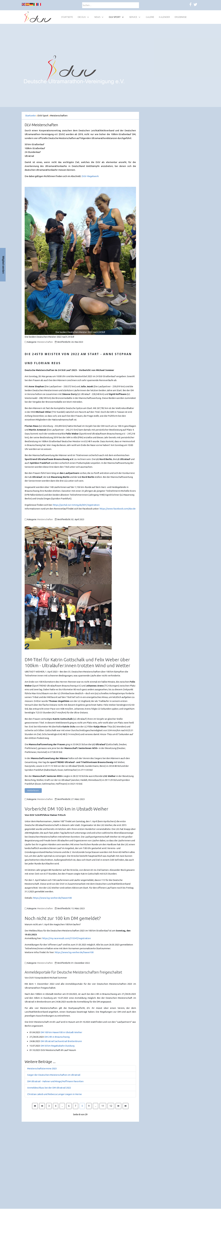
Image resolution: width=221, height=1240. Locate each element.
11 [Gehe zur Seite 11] (102, 1105)
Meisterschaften (45, 342)
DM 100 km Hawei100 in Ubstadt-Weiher (61, 1032)
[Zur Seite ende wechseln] (125, 1106)
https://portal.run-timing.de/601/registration (76, 505)
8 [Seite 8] (82, 1105)
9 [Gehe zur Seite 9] (89, 1105)
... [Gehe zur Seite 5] (62, 1105)
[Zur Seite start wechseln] (35, 1106)
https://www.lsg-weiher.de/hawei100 (52, 898)
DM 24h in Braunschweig (57, 1037)
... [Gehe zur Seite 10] (95, 1105)
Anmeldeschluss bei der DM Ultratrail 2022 (49, 1087)
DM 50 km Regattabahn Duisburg (57, 1045)
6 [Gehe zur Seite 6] (69, 1105)
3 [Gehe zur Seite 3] (49, 1105)
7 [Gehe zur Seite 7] (75, 1105)
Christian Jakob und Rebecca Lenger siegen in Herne (54, 1094)
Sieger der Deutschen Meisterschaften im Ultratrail (53, 1075)
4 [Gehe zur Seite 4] (55, 1105)
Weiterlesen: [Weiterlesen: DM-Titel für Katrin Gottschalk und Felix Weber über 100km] (33, 790)
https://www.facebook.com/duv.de (118, 508)
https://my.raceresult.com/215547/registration (66, 938)
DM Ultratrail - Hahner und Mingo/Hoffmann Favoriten (55, 1081)
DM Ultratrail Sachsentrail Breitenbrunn (61, 1041)
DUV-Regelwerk (90, 176)
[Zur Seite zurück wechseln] (42, 1106)
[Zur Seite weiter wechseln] (118, 1106)
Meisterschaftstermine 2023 (42, 1068)
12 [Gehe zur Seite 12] (111, 1105)
